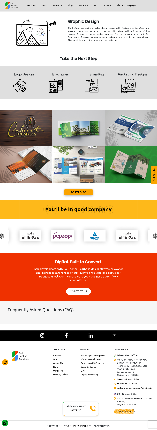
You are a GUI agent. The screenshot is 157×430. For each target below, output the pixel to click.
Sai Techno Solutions (77, 426)
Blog (70, 5)
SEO (83, 371)
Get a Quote (124, 411)
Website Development (91, 359)
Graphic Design (88, 367)
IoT (95, 5)
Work (44, 5)
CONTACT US (78, 291)
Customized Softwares (92, 363)
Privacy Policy (60, 374)
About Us (57, 5)
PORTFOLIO (79, 192)
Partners (83, 5)
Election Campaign (126, 5)
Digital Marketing (90, 374)
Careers (107, 5)
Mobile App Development (93, 355)
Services (31, 5)
